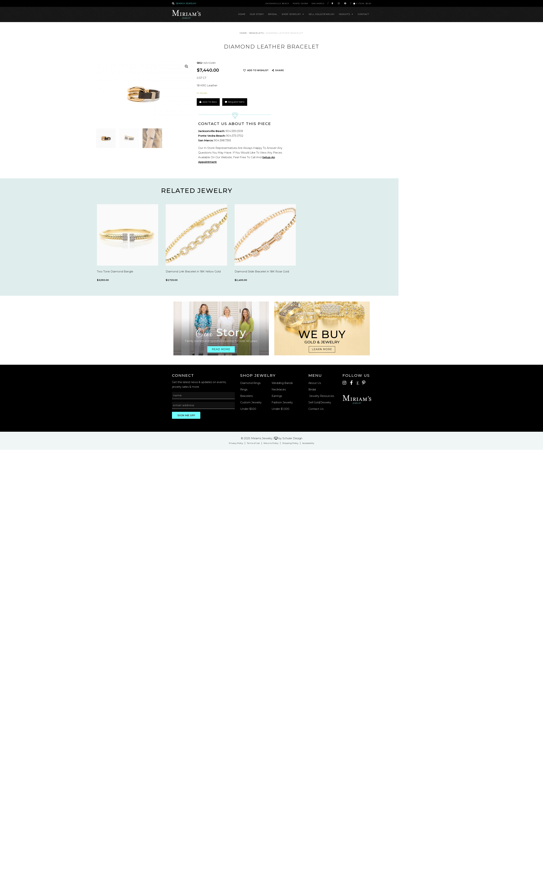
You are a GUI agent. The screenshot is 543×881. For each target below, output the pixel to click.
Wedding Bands (282, 383)
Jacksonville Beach (277, 3)
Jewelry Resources (321, 396)
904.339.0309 (234, 131)
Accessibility (308, 443)
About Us (314, 383)
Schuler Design (292, 438)
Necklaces (279, 389)
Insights (346, 14)
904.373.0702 (234, 135)
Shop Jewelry (293, 14)
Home (242, 14)
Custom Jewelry (251, 402)
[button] (186, 66)
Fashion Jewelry (282, 402)
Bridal (272, 14)
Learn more (322, 349)
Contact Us (315, 409)
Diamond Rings (250, 383)
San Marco (318, 3)
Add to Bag (209, 102)
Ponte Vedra (300, 3)
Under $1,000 (280, 409)
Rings (243, 389)
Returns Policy (271, 443)
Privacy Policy (236, 443)
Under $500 (248, 409)
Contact (363, 14)
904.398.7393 (222, 140)
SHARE (279, 70)
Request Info (234, 102)
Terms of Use (253, 443)
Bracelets (256, 33)
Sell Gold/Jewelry (322, 14)
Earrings (277, 396)
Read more (221, 349)
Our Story (257, 14)
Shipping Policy (290, 443)
